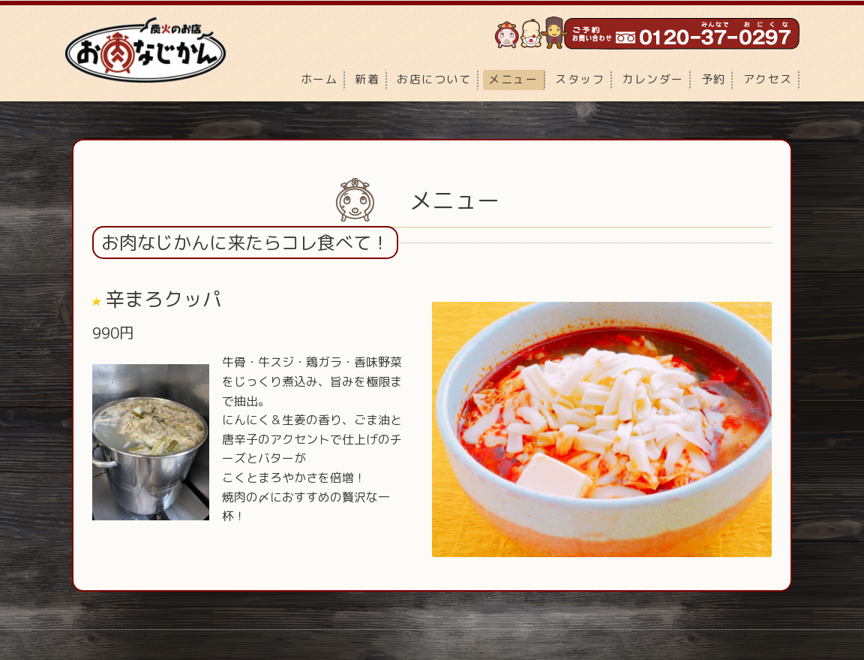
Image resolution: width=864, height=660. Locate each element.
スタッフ (579, 79)
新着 (367, 79)
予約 (713, 79)
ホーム (319, 79)
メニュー (513, 79)
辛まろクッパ (163, 298)
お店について (434, 79)
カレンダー (653, 79)
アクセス (768, 79)
